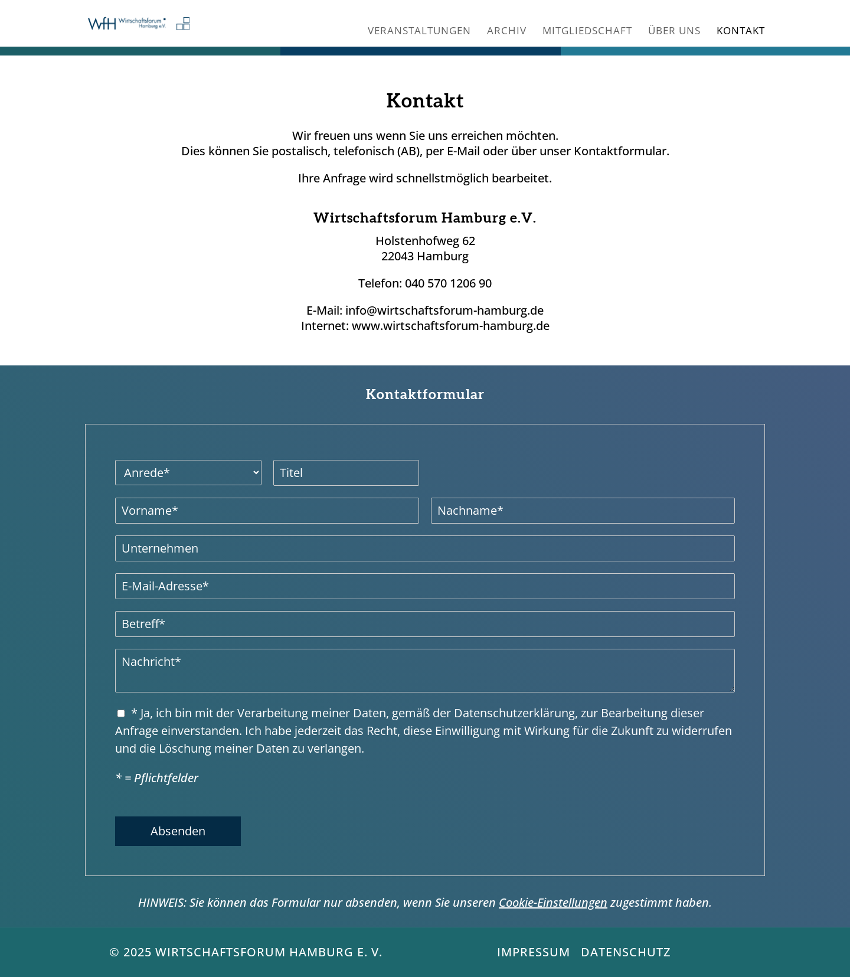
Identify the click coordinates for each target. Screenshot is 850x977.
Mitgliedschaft (587, 32)
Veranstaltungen (419, 32)
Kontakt (741, 32)
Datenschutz (626, 952)
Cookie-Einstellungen (553, 902)
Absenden (178, 831)
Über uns (674, 32)
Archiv (507, 32)
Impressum (533, 952)
